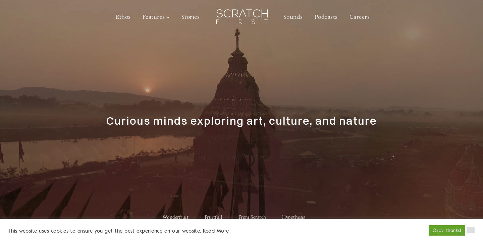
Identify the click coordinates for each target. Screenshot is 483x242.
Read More (216, 230)
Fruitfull (213, 217)
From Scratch (252, 217)
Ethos (123, 17)
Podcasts (326, 17)
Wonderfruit (176, 217)
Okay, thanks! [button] (447, 230)
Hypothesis (293, 217)
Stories (190, 17)
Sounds (293, 17)
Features (154, 17)
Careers (360, 17)
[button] (471, 230)
